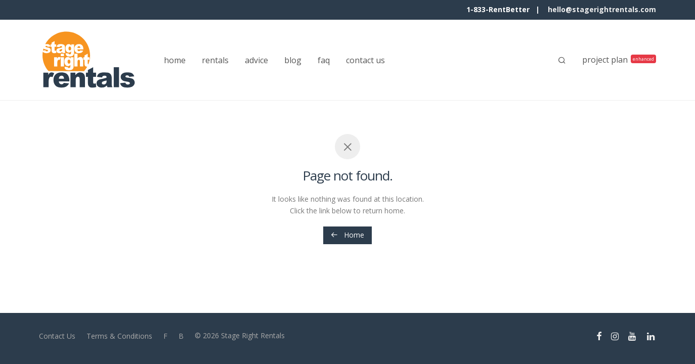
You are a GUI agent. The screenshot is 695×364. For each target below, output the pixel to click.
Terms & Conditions (119, 336)
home (175, 60)
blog (292, 60)
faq (324, 60)
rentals (215, 60)
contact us (365, 60)
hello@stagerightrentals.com (602, 9)
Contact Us (57, 336)
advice (256, 60)
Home (347, 235)
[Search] (562, 60)
